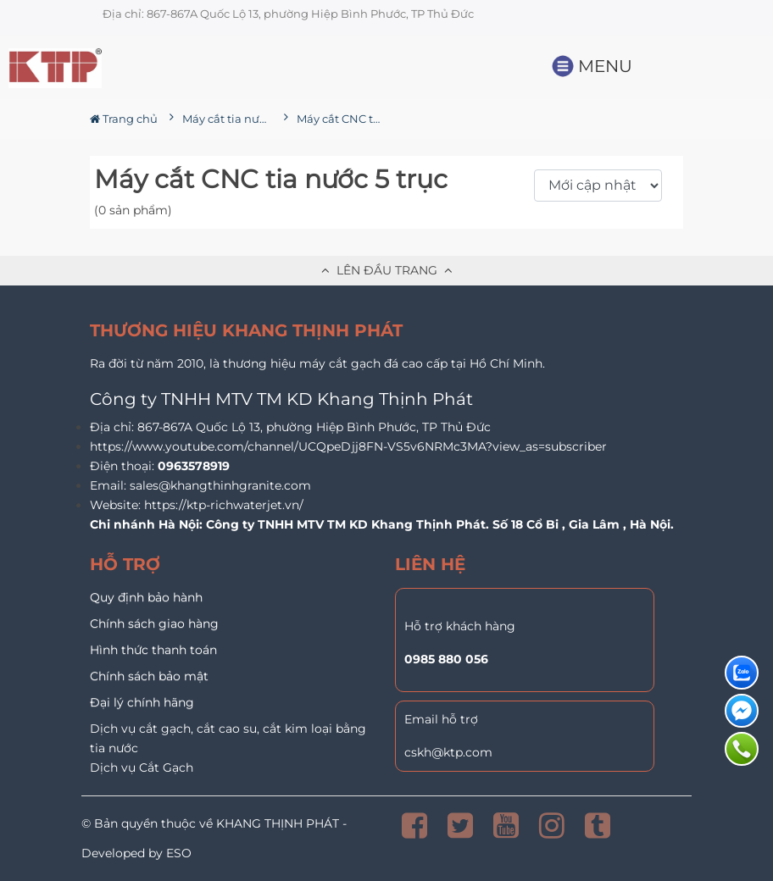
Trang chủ (124, 118)
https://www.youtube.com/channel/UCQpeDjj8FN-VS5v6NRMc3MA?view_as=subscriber (348, 446)
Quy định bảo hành (146, 597)
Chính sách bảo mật (149, 676)
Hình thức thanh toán (153, 649)
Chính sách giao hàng (154, 623)
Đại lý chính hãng (142, 702)
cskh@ (423, 752)
